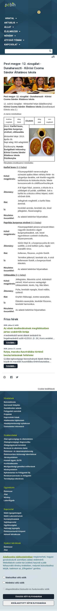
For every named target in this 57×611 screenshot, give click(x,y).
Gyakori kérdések (12, 543)
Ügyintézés (9, 487)
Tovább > (10, 343)
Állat (6, 494)
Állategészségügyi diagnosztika (17, 442)
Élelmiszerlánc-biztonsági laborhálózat (20, 454)
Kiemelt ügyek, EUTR (13, 460)
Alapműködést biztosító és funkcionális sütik (26, 589)
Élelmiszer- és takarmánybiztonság (18, 451)
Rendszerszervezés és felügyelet (17, 476)
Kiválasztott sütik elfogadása (28, 603)
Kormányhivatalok (11, 519)
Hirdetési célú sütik (13, 582)
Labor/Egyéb (9, 500)
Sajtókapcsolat (10, 522)
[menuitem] (28, 18)
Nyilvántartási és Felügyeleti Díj (17, 473)
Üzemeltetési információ (14, 427)
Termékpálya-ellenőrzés (14, 479)
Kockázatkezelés (11, 464)
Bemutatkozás (10, 402)
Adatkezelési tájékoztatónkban (18, 557)
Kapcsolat (8, 509)
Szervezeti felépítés (12, 405)
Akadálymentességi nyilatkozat (17, 423)
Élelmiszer (8, 491)
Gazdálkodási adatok (12, 408)
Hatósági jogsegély (12, 528)
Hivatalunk (9, 398)
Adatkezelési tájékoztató (14, 420)
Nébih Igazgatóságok (12, 513)
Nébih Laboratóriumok (13, 516)
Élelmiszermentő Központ (14, 531)
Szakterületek (10, 435)
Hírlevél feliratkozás (12, 534)
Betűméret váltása (53, 57)
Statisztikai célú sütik (14, 577)
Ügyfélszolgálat (10, 525)
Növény (7, 497)
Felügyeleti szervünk (12, 411)
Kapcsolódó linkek (11, 417)
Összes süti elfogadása (28, 596)
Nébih (14, 4)
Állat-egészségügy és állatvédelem (18, 439)
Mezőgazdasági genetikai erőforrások (19, 467)
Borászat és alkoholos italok (15, 448)
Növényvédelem (10, 470)
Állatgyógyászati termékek (15, 445)
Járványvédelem (10, 457)
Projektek (8, 414)
